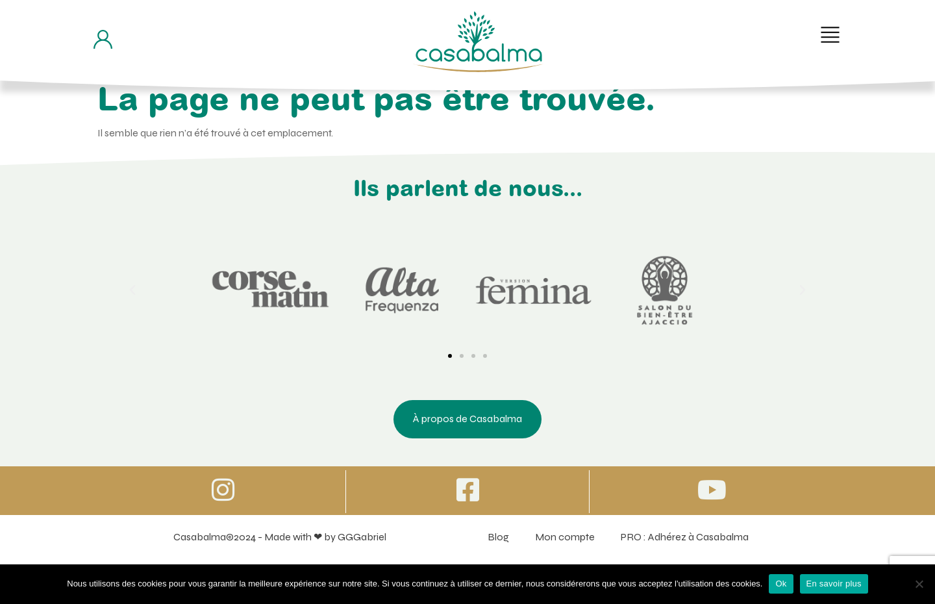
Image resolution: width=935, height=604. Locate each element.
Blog (498, 537)
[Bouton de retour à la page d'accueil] (478, 41)
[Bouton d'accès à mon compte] (103, 39)
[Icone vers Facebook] (467, 490)
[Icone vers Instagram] (223, 490)
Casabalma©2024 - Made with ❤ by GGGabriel (279, 537)
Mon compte (565, 537)
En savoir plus (834, 583)
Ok (780, 583)
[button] (830, 34)
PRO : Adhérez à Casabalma (685, 537)
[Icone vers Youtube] (712, 490)
